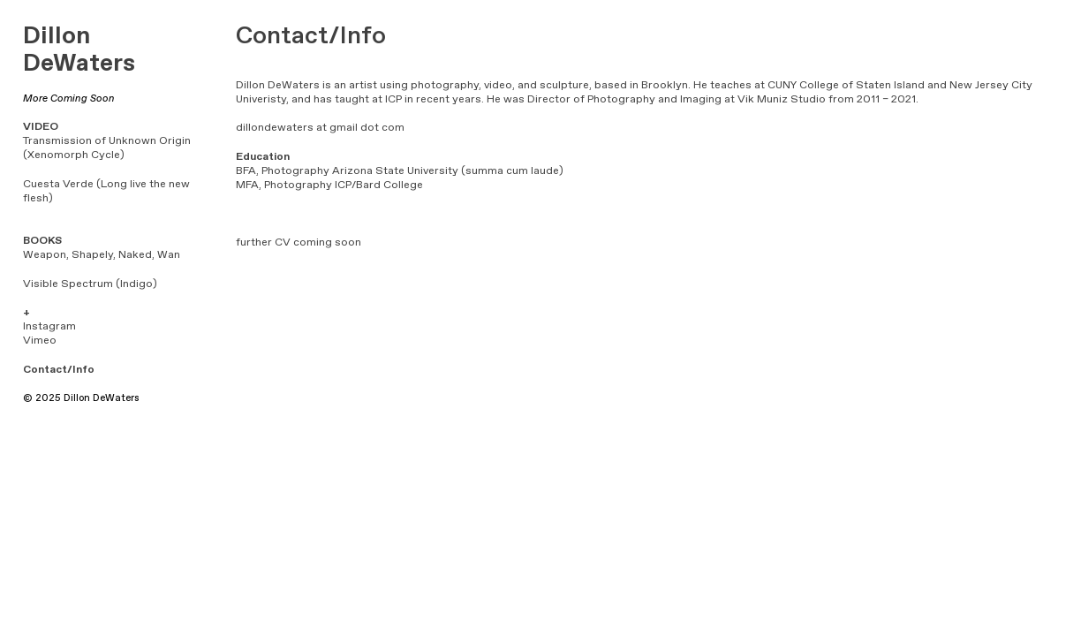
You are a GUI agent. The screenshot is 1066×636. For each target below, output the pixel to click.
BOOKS (42, 240)
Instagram (49, 326)
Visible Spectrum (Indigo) (90, 284)
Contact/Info (59, 369)
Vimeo (40, 340)
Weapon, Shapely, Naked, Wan (101, 255)
